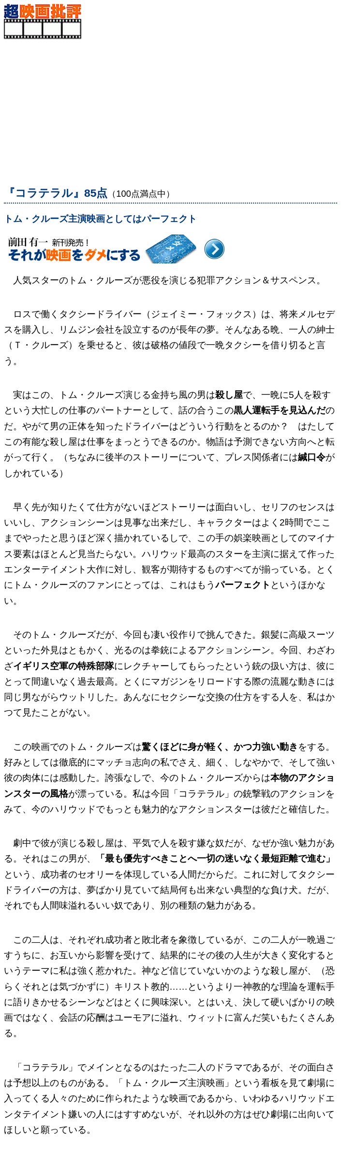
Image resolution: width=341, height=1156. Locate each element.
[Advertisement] (170, 107)
